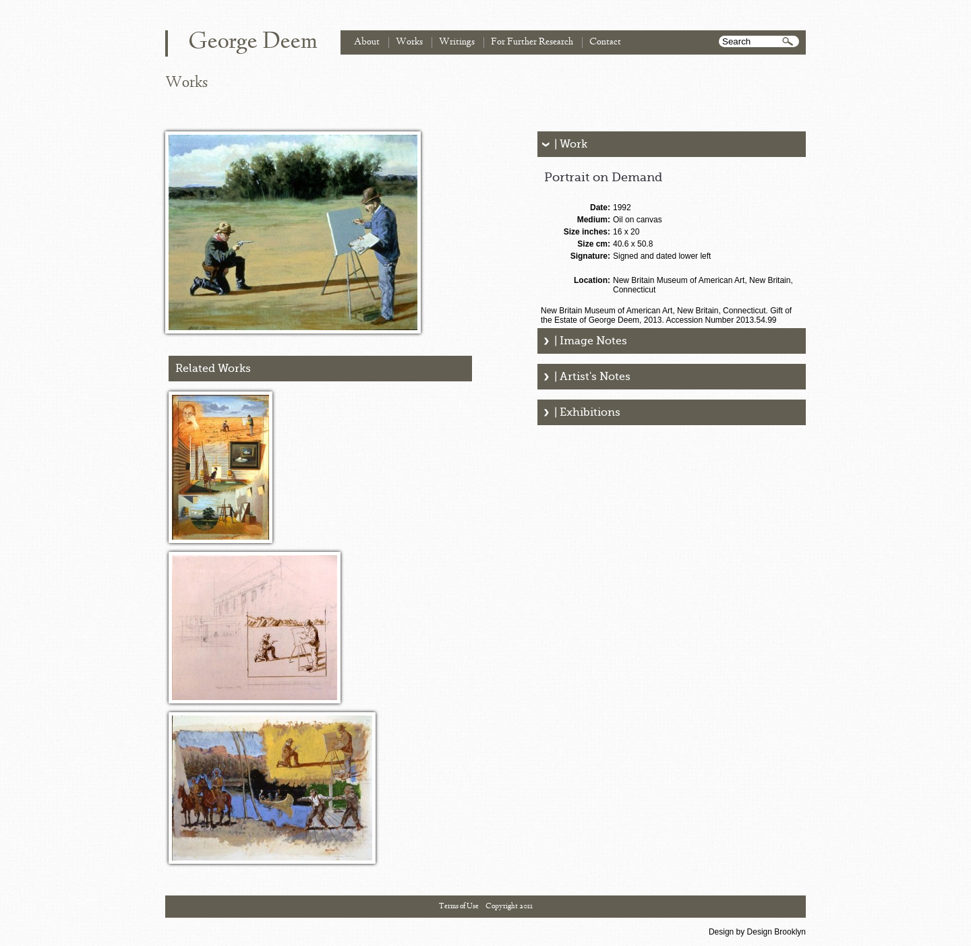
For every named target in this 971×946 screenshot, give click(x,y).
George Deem (253, 42)
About (367, 42)
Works (409, 42)
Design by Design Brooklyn (757, 932)
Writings (457, 42)
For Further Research (532, 42)
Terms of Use (459, 906)
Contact (605, 42)
